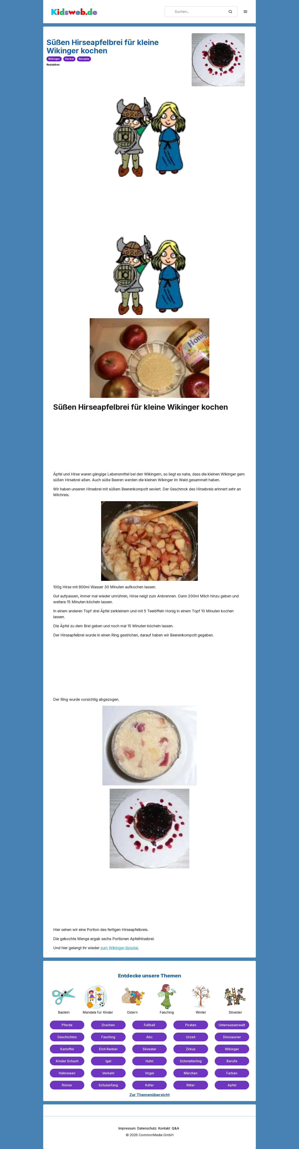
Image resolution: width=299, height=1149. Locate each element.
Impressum (127, 1128)
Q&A (175, 1128)
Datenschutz (147, 1128)
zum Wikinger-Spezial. (119, 948)
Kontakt (164, 1128)
